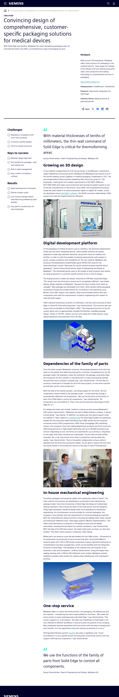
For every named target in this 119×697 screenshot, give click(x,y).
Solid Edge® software (68, 193)
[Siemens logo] (16, 3)
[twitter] (93, 109)
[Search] (108, 3)
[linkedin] (102, 109)
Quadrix (72, 633)
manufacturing (74, 418)
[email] (107, 109)
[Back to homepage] (5, 10)
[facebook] (97, 109)
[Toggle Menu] (5, 3)
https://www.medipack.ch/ (90, 82)
